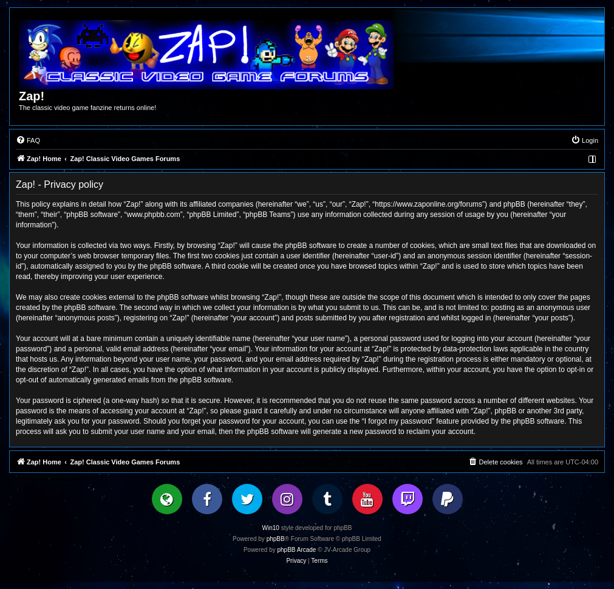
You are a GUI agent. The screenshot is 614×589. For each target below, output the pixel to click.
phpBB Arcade (297, 549)
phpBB (276, 539)
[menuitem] (28, 140)
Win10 (270, 528)
